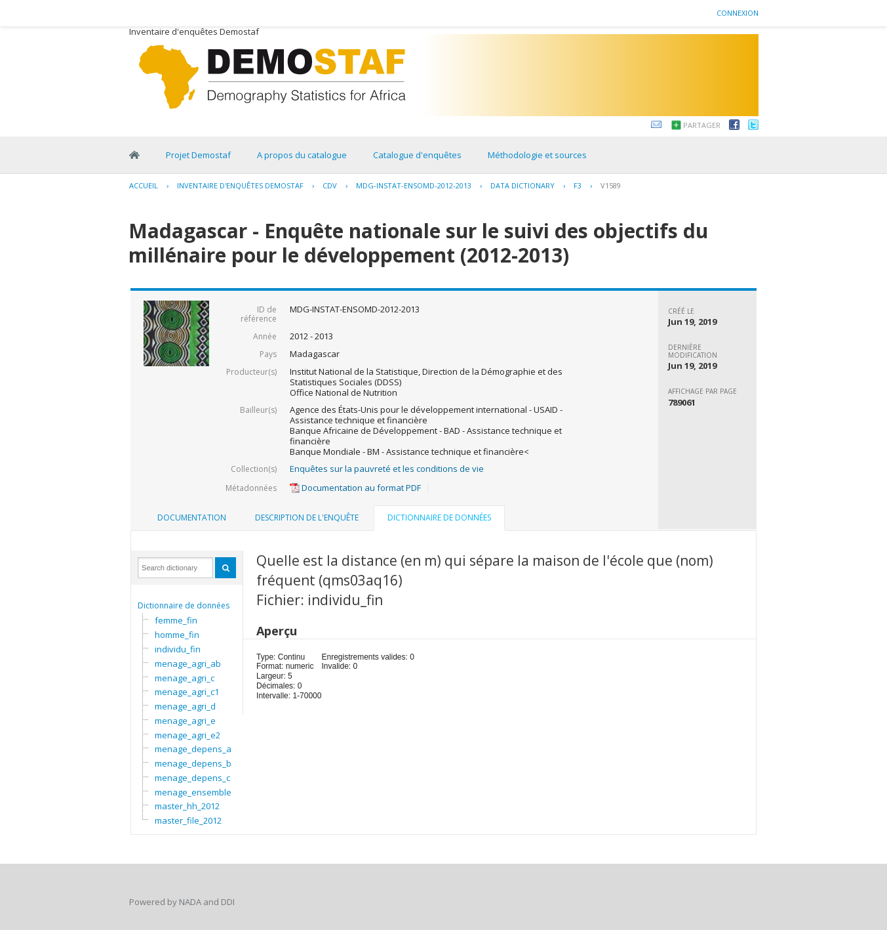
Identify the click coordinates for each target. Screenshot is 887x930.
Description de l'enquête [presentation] (307, 517)
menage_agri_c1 (187, 692)
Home (134, 155)
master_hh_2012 (187, 806)
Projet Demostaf (198, 155)
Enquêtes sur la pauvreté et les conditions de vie (387, 469)
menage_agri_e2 (187, 735)
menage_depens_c (192, 777)
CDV (330, 185)
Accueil (143, 185)
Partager (701, 125)
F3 (577, 185)
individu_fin (178, 649)
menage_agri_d (185, 706)
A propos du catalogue (302, 155)
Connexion (738, 13)
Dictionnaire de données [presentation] (439, 517)
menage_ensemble (193, 792)
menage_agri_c (184, 678)
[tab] (192, 517)
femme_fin (176, 620)
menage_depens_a (193, 749)
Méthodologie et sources (537, 155)
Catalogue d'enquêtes (417, 155)
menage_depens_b (193, 763)
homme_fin (177, 634)
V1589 (611, 185)
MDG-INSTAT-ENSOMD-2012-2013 (413, 185)
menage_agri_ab (188, 663)
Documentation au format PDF (355, 488)
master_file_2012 (188, 820)
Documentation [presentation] (191, 517)
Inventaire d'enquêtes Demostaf (240, 185)
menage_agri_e (185, 720)
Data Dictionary (522, 185)
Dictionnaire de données (183, 605)
